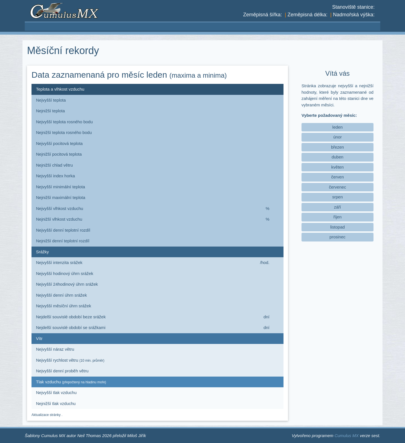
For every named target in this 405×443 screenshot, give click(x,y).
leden (337, 127)
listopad (337, 227)
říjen (337, 216)
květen (337, 167)
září (337, 207)
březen (337, 147)
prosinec (338, 236)
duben (337, 157)
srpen (337, 196)
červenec (337, 187)
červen (337, 176)
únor (337, 137)
